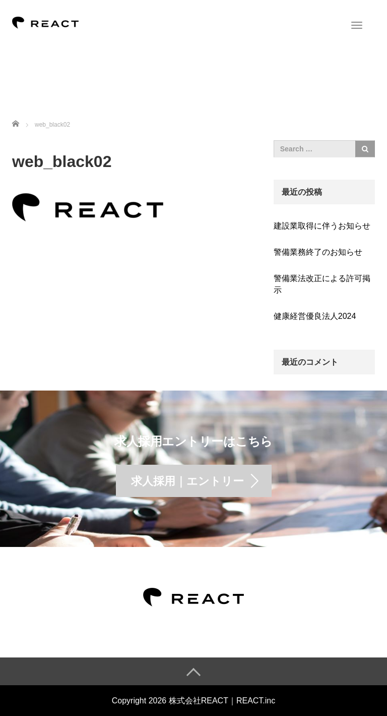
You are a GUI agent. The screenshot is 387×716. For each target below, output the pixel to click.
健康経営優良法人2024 (315, 316)
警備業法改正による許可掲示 (322, 284)
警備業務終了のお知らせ (318, 252)
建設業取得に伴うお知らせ (322, 226)
